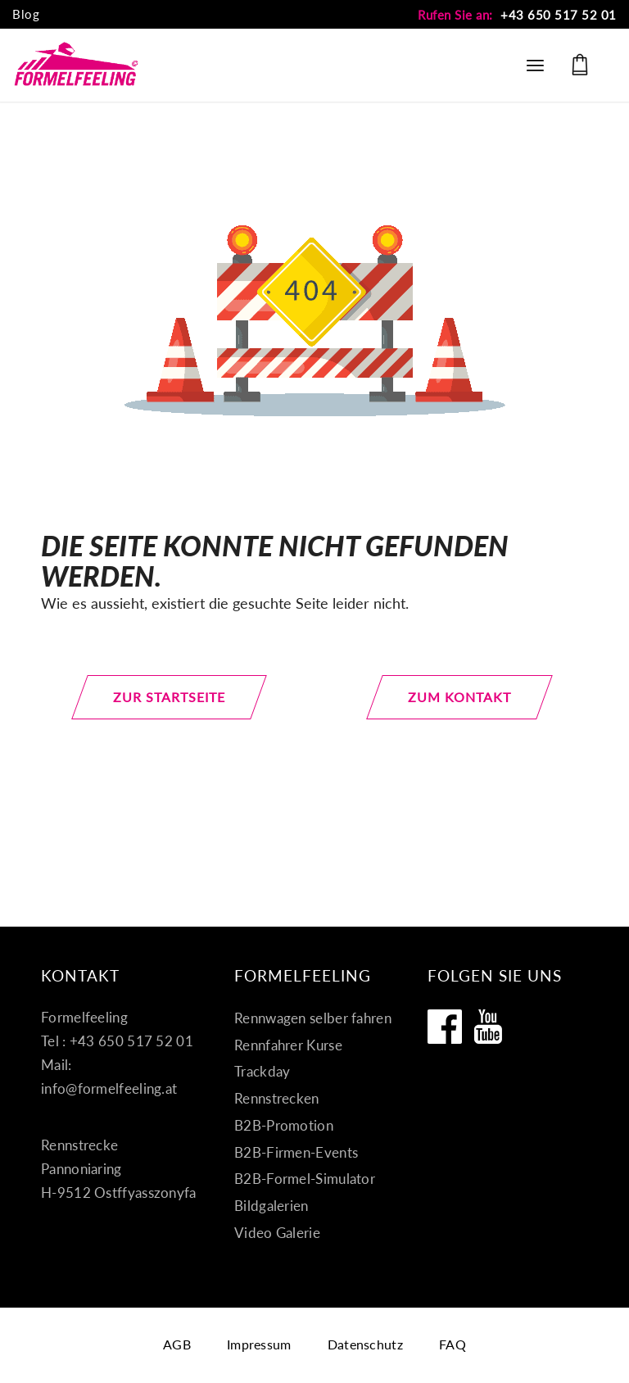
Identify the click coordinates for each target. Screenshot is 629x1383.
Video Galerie (277, 1232)
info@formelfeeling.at (109, 1088)
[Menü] (535, 65)
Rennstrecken (276, 1098)
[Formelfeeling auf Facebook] (445, 1026)
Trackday (262, 1071)
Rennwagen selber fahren (312, 1018)
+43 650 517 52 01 (558, 14)
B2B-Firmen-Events (296, 1152)
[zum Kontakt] (459, 697)
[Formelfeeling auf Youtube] (488, 1026)
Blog (25, 14)
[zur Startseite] (170, 697)
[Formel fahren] (75, 65)
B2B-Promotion (283, 1125)
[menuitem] (25, 15)
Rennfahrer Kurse (288, 1045)
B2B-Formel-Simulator (304, 1178)
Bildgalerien (271, 1205)
